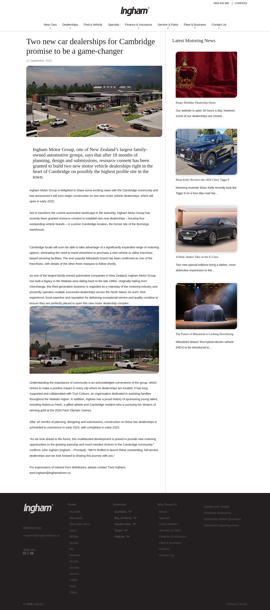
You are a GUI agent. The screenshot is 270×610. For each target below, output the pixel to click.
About (163, 511)
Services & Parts (170, 530)
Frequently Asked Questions (222, 519)
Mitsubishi (75, 518)
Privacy (232, 604)
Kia (71, 549)
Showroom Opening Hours (221, 525)
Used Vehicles (168, 524)
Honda (73, 561)
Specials (113, 24)
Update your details (216, 506)
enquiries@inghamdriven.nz (41, 535)
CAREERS (241, 3)
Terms (243, 604)
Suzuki (73, 542)
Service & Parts (168, 24)
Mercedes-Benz (79, 524)
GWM (73, 580)
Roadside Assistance (217, 513)
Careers (164, 549)
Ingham (38, 604)
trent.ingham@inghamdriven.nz (50, 472)
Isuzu (73, 530)
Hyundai (74, 511)
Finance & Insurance (138, 24)
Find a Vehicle (93, 24)
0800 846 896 (221, 3)
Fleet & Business (195, 24)
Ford (72, 586)
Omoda (74, 567)
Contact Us (219, 24)
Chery (73, 592)
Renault (74, 555)
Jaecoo (74, 573)
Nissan (74, 536)
